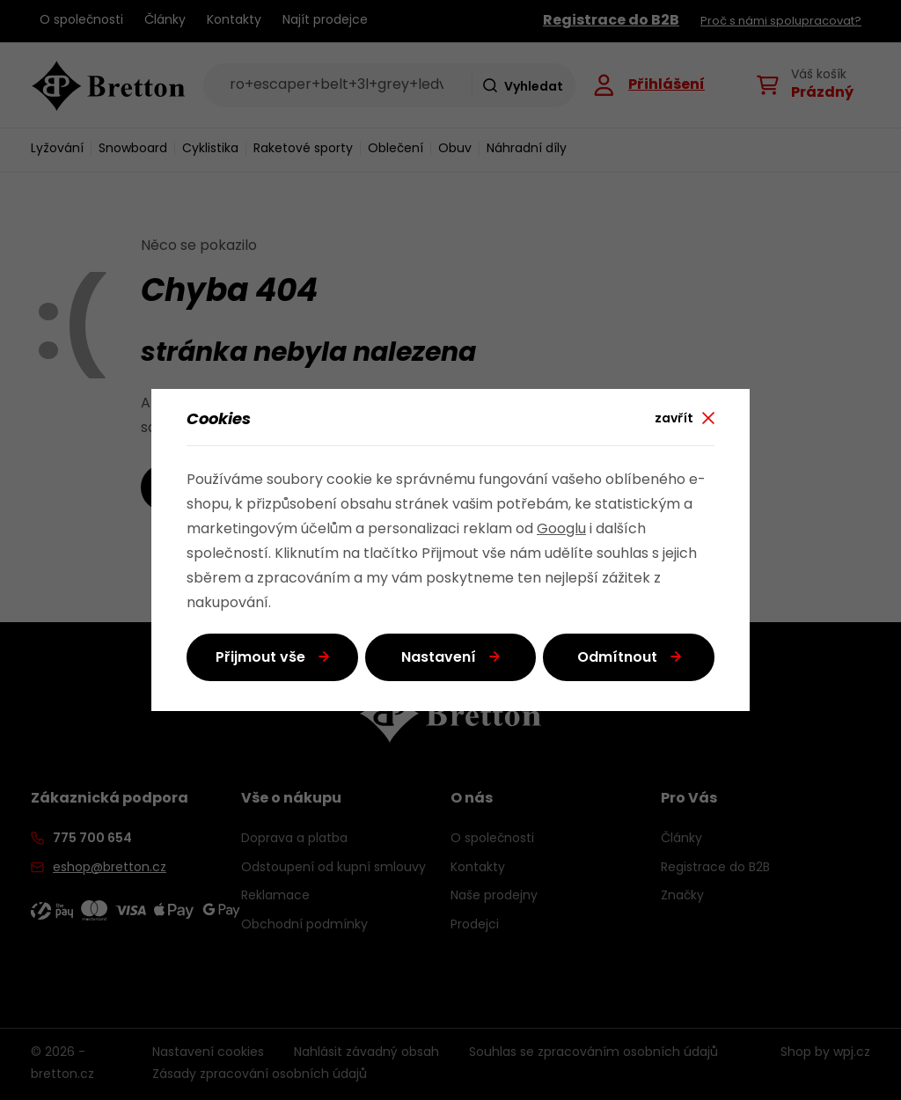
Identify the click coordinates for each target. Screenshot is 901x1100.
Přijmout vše (260, 658)
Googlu (561, 530)
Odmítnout (617, 658)
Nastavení (438, 658)
